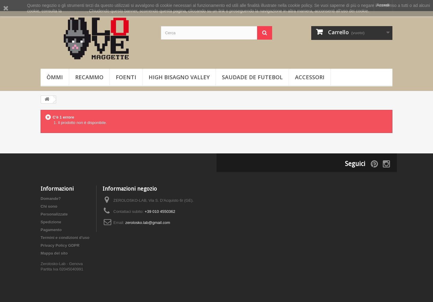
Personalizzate (54, 214)
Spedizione (51, 222)
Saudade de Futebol (252, 77)
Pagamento (51, 230)
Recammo (89, 77)
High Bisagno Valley (179, 77)
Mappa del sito (54, 253)
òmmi (55, 77)
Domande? (51, 198)
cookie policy (75, 10)
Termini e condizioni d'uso (65, 237)
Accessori (309, 77)
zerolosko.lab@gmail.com (147, 222)
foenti (126, 77)
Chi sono (49, 206)
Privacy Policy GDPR (60, 245)
